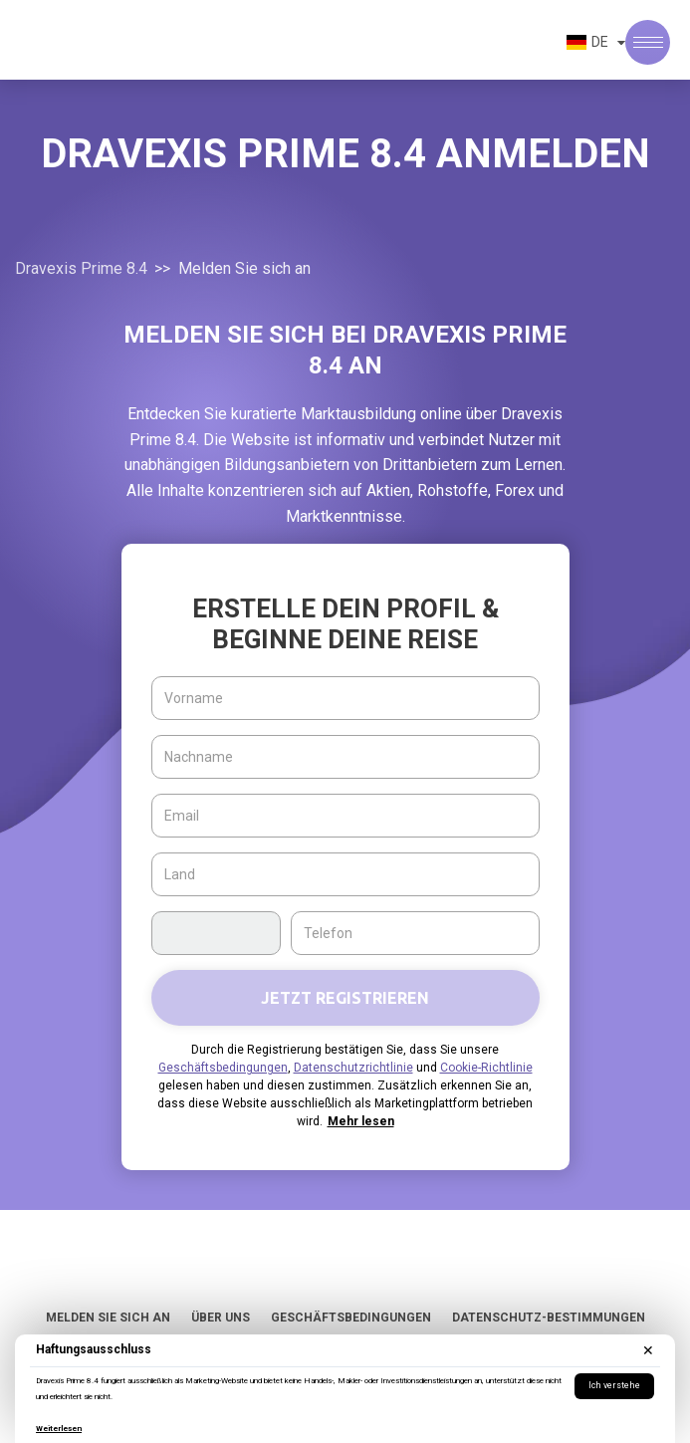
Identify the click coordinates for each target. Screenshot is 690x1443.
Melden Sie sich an (108, 1317)
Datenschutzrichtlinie (353, 1068)
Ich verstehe (614, 1385)
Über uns (220, 1317)
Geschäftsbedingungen (223, 1068)
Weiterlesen (59, 1428)
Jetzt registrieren (345, 998)
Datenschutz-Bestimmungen (548, 1317)
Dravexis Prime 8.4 (81, 268)
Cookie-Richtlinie (486, 1068)
